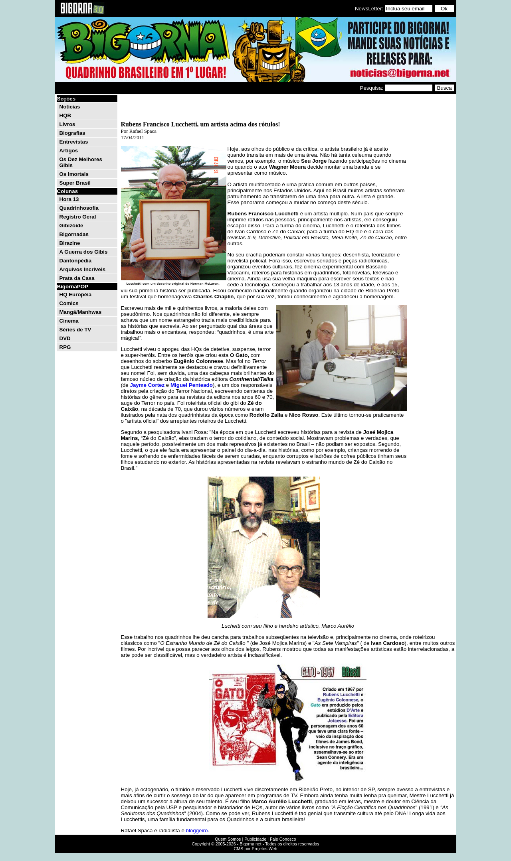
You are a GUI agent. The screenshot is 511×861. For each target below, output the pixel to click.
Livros (67, 124)
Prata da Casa (77, 278)
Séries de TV (75, 330)
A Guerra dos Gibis (83, 252)
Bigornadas (74, 234)
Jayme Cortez (147, 385)
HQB (65, 115)
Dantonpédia (75, 261)
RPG (65, 347)
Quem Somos (228, 839)
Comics (69, 303)
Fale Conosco (283, 839)
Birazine (69, 243)
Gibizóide (71, 226)
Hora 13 (69, 199)
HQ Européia (75, 295)
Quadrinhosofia (79, 208)
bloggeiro (196, 830)
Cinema (69, 321)
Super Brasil (75, 183)
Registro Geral (77, 217)
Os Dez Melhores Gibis (80, 162)
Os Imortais (74, 174)
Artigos (68, 151)
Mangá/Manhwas (80, 312)
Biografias (72, 133)
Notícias (69, 107)
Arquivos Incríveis (82, 269)
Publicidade (255, 839)
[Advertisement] (431, 214)
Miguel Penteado (191, 385)
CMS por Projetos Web (255, 848)
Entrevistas (73, 142)
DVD (65, 338)
